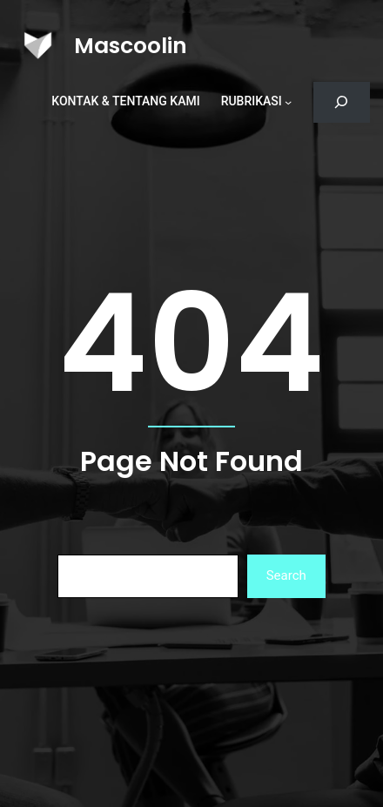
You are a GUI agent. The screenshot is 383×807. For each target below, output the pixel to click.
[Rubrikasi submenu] (288, 101)
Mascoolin (130, 45)
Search (286, 575)
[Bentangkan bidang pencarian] (341, 102)
